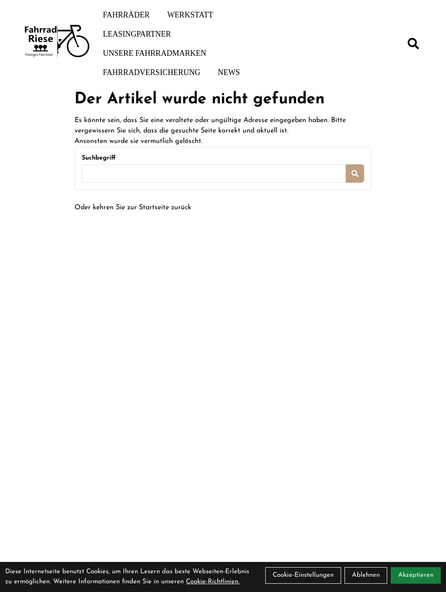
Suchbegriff (98, 158)
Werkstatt (190, 14)
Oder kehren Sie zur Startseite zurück (132, 207)
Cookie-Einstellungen (303, 575)
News (229, 72)
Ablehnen (366, 575)
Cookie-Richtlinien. (213, 581)
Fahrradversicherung (151, 72)
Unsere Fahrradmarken (154, 53)
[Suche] (413, 43)
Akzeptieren (415, 575)
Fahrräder (126, 14)
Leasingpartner (137, 34)
